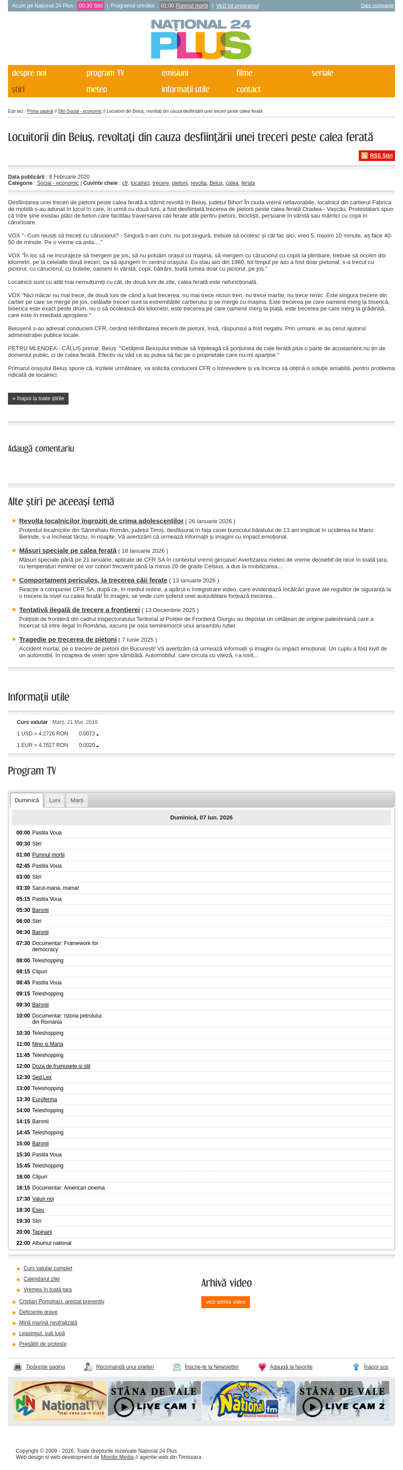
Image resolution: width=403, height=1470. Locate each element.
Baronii (40, 910)
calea (232, 183)
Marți (76, 800)
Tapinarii (42, 1232)
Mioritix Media (117, 1457)
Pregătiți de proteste (42, 1344)
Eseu (38, 1210)
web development (71, 1457)
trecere (161, 183)
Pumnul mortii (192, 6)
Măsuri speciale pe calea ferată (67, 550)
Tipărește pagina (45, 1367)
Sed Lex (42, 1077)
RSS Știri (381, 156)
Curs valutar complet (47, 1268)
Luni (54, 800)
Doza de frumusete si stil (61, 1066)
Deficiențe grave (38, 1312)
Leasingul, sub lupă (42, 1333)
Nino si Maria (47, 1044)
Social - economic (58, 183)
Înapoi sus (376, 1367)
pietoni (180, 183)
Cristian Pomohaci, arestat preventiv (61, 1301)
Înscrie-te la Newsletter (212, 1367)
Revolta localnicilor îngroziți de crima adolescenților (101, 520)
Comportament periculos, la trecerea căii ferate (93, 580)
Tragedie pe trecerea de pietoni (68, 639)
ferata (248, 183)
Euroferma (44, 1099)
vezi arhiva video (225, 1302)
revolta (199, 183)
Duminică (27, 800)
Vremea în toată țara (47, 1289)
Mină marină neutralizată (48, 1323)
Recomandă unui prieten (125, 1367)
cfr (125, 183)
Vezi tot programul (237, 6)
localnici (140, 183)
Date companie (377, 5)
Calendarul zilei (41, 1279)
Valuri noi (43, 1199)
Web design (30, 1457)
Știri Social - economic (80, 111)
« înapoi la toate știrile (38, 398)
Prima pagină (40, 111)
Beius (216, 183)
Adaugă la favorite (291, 1367)
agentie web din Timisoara (170, 1457)
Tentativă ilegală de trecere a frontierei (79, 609)
